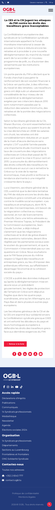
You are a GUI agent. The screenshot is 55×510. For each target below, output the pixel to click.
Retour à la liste (15, 344)
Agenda (6, 425)
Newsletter (8, 421)
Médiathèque (9, 416)
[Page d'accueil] (12, 10)
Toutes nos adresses (13, 470)
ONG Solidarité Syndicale (15, 459)
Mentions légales (26, 497)
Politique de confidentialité (25, 493)
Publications (8, 403)
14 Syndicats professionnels (16, 412)
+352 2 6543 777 (14, 475)
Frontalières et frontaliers (15, 454)
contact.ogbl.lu (13, 480)
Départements (10, 445)
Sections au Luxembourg (15, 450)
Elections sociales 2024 (14, 430)
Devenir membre (36, 2)
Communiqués (10, 407)
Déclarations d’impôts (14, 398)
